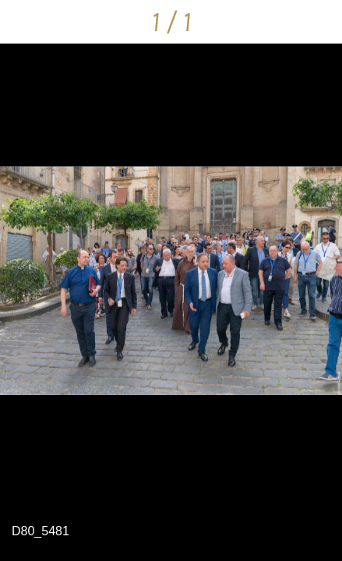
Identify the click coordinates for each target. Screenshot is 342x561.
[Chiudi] (21, 21)
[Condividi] (320, 22)
